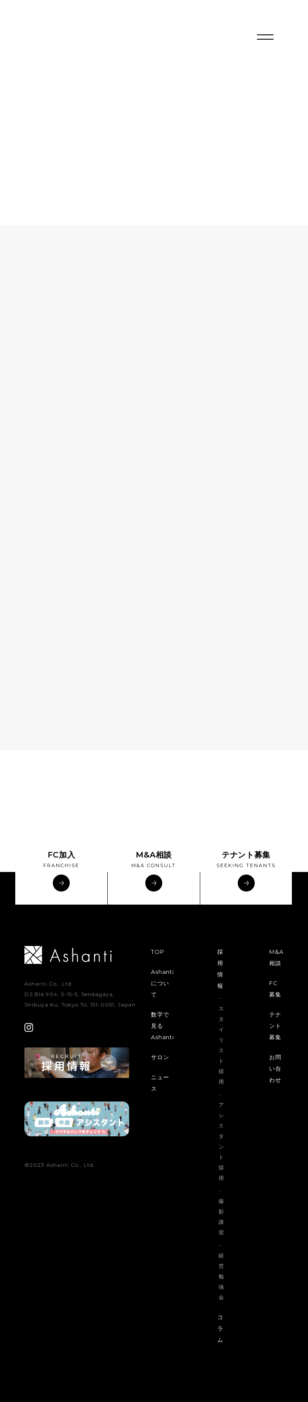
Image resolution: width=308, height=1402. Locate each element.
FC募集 (275, 989)
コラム (220, 1328)
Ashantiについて (162, 983)
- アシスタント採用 (221, 1136)
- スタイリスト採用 (221, 1040)
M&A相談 (276, 957)
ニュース (160, 1083)
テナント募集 (275, 1026)
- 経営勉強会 (221, 1271)
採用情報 (220, 968)
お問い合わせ (275, 1068)
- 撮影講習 (221, 1211)
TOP (157, 951)
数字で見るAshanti (162, 1026)
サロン (160, 1057)
